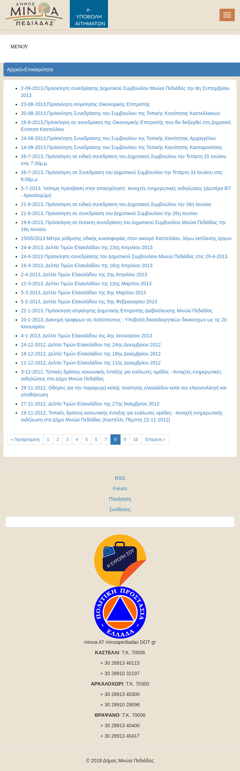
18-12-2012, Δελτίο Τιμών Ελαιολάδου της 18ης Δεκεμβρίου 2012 (91, 353)
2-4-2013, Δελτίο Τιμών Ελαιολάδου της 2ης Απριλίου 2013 (84, 274)
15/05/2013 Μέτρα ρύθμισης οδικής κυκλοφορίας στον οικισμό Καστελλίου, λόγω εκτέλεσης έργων (126, 238)
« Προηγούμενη (25, 439)
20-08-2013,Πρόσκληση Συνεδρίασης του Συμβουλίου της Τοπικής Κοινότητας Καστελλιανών (120, 113)
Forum (120, 488)
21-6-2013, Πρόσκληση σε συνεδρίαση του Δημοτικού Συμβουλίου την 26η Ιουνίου (109, 213)
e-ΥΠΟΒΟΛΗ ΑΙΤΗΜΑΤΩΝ (90, 16)
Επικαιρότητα (38, 69)
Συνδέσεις (120, 509)
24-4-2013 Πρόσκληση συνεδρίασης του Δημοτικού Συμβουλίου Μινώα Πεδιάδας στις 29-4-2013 (124, 256)
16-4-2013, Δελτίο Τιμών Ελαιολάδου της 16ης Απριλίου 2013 (86, 265)
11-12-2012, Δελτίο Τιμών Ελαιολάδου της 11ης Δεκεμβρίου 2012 (91, 363)
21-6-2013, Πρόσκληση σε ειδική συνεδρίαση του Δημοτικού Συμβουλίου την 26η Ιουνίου (116, 204)
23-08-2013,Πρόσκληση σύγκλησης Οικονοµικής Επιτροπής (85, 104)
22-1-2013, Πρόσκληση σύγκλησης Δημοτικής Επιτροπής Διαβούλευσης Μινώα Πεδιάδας (117, 310)
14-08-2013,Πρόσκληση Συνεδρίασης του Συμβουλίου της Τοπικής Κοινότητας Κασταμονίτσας (121, 147)
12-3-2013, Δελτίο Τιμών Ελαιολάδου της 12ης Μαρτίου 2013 (86, 283)
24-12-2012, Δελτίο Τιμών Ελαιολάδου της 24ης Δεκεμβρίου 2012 (91, 344)
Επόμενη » (156, 439)
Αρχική (14, 69)
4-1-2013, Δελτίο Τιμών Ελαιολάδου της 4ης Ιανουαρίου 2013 (86, 335)
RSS (120, 478)
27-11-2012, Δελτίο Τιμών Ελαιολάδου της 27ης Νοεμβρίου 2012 (90, 404)
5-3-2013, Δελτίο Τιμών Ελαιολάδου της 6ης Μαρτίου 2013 (83, 292)
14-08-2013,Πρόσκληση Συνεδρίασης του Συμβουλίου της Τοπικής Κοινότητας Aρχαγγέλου (118, 138)
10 (135, 439)
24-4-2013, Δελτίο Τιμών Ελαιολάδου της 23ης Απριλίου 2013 (86, 247)
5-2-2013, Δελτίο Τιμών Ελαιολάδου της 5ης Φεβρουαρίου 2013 (89, 301)
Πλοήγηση (120, 499)
